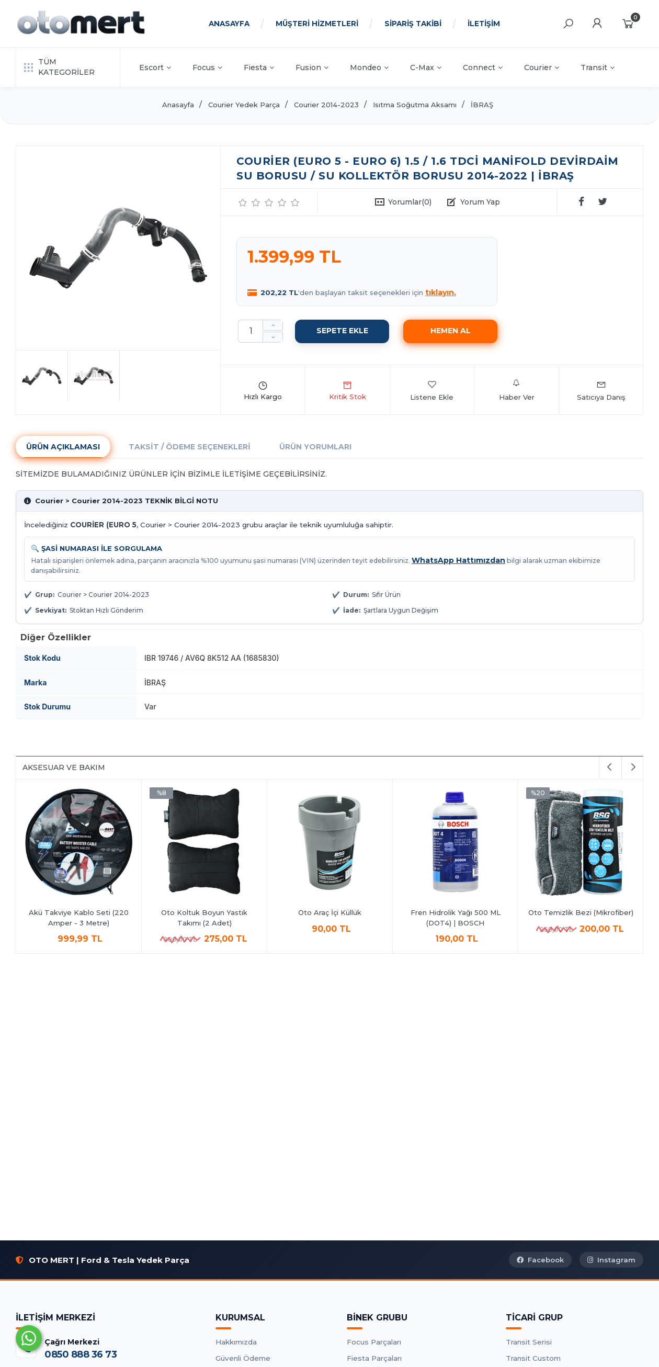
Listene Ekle (431, 390)
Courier (541, 67)
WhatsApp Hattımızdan (458, 560)
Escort (155, 67)
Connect (483, 67)
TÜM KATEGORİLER (59, 67)
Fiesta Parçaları (374, 1358)
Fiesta (259, 67)
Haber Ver (517, 390)
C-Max (425, 67)
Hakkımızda (236, 1342)
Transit (598, 67)
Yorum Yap (480, 202)
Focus (207, 67)
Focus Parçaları (374, 1342)
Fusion (312, 67)
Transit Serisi (529, 1342)
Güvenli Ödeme (242, 1358)
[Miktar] (250, 331)
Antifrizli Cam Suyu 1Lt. (204, 912)
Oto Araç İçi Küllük (580, 912)
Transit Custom (533, 1358)
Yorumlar (409, 202)
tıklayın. (440, 292)
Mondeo (369, 67)
